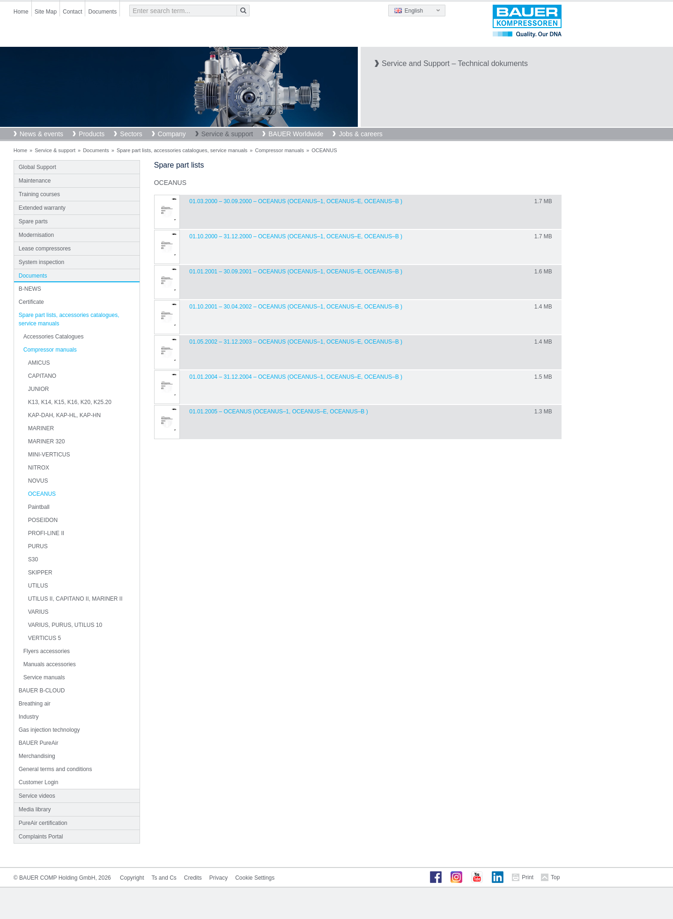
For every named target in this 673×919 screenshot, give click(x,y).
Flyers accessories (46, 651)
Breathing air (35, 703)
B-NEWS (30, 289)
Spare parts (33, 221)
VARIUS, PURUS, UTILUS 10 (65, 625)
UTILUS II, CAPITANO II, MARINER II (75, 599)
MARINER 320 (46, 441)
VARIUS (38, 612)
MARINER (41, 428)
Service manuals (44, 677)
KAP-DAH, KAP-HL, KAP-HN (64, 415)
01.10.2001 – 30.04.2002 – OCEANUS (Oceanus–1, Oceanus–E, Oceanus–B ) (295, 306)
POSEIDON (43, 520)
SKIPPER (40, 572)
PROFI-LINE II (46, 533)
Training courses (39, 194)
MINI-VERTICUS (49, 454)
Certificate (31, 302)
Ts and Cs (163, 878)
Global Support (37, 167)
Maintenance (35, 180)
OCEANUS (42, 494)
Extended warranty (42, 208)
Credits (193, 878)
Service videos (37, 796)
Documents (102, 11)
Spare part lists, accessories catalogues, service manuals (182, 150)
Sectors (131, 134)
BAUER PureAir (39, 743)
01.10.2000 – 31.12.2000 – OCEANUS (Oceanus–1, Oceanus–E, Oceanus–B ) (295, 236)
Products (91, 134)
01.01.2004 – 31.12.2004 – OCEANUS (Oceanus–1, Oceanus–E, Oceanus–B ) (295, 377)
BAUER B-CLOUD (42, 690)
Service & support (227, 134)
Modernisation (36, 235)
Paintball (39, 507)
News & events (41, 134)
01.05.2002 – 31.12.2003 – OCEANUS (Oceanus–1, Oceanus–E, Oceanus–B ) (295, 341)
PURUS (38, 546)
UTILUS (38, 585)
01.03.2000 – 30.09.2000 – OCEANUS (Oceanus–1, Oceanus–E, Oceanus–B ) (295, 201)
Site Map (46, 11)
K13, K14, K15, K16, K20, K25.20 (69, 402)
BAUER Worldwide (295, 134)
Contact (72, 11)
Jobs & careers (360, 134)
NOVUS (38, 481)
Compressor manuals (279, 150)
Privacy (218, 878)
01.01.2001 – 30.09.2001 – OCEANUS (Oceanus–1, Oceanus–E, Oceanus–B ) (295, 271)
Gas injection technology (49, 730)
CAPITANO (42, 376)
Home (21, 11)
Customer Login (39, 782)
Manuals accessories (49, 664)
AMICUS (39, 363)
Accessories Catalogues (53, 336)
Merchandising (37, 756)
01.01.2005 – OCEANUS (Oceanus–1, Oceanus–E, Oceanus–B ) (278, 411)
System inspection (41, 262)
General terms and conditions (55, 769)
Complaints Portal (41, 836)
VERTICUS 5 (44, 638)
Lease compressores (45, 248)
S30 (33, 559)
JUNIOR (38, 389)
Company (172, 134)
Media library (35, 809)
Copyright (132, 878)
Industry (29, 716)
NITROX (38, 467)
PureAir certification (43, 823)
